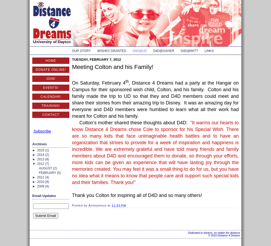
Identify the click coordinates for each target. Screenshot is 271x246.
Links (209, 51)
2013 (41, 159)
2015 (41, 150)
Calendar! (50, 97)
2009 (41, 186)
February (48, 173)
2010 (41, 182)
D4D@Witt (189, 51)
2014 (41, 155)
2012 (41, 164)
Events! (50, 88)
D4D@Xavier (163, 51)
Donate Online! (51, 70)
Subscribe (42, 131)
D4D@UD (140, 51)
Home (51, 61)
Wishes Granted (111, 51)
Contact (50, 115)
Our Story (81, 51)
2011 (41, 177)
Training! (51, 106)
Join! (51, 79)
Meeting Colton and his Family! (112, 67)
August (46, 168)
